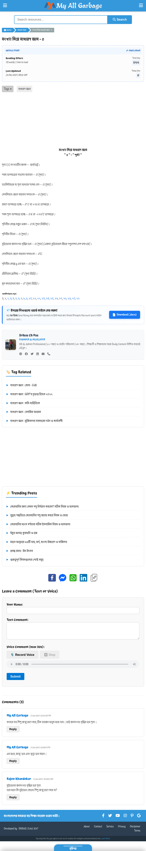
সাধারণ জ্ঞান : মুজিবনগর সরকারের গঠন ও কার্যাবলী (34, 421)
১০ (30, 298)
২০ (73, 298)
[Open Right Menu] (141, 5)
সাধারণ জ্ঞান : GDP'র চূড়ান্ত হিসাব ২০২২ (29, 394)
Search (120, 19)
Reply (13, 732)
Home (7, 30)
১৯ (69, 298)
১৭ (60, 298)
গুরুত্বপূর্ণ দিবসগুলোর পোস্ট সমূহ (25, 559)
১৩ (43, 298)
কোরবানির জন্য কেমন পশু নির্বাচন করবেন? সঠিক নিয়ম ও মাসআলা (42, 506)
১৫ (52, 298)
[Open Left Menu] (5, 5)
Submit (15, 679)
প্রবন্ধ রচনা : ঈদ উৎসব (19, 551)
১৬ (56, 298)
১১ (34, 298)
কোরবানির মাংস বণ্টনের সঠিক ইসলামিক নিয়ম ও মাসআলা (38, 524)
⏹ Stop (49, 657)
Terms (137, 834)
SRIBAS (22, 832)
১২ (39, 298)
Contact (98, 830)
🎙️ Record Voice (22, 657)
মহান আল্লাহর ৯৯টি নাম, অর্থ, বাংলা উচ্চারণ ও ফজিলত (36, 542)
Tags (8, 88)
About (87, 830)
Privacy (122, 830)
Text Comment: (73, 629)
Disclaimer (135, 830)
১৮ (65, 298)
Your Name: (73, 608)
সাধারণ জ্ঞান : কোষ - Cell (21, 385)
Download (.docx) (125, 315)
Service (110, 830)
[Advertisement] (73, 120)
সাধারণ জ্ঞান (21, 30)
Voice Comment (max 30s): (25, 649)
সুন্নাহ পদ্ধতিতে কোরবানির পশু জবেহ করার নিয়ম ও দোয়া (37, 515)
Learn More (105, 841)
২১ (78, 298)
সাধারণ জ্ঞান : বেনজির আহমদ (23, 412)
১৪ (47, 298)
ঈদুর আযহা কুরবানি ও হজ (21, 533)
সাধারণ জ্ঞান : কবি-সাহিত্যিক (23, 403)
